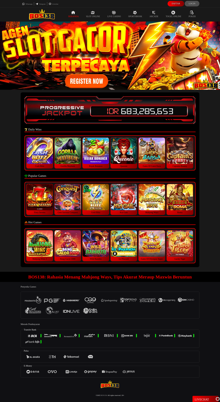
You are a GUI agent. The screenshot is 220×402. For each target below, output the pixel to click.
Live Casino (114, 14)
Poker (192, 14)
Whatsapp (27, 4)
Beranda (73, 14)
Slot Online (93, 14)
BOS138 (104, 395)
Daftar (176, 3)
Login (192, 3)
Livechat (53, 4)
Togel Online (173, 14)
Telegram (41, 4)
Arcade (154, 14)
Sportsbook (135, 14)
